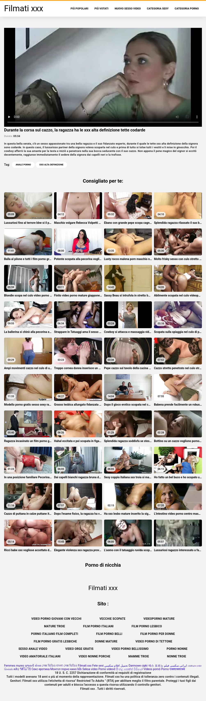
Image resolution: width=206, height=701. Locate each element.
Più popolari (79, 8)
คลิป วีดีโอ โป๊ (22, 669)
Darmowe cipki (138, 665)
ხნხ (79, 669)
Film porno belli (109, 633)
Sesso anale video (32, 648)
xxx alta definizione (51, 164)
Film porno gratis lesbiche (55, 641)
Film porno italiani (98, 626)
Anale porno (23, 164)
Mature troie (54, 626)
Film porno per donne (157, 633)
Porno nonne (177, 648)
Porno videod (106, 669)
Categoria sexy (157, 8)
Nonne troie (176, 656)
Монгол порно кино (63, 669)
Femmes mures (14, 665)
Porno (165, 669)
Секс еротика (41, 669)
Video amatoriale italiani (40, 656)
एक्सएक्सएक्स (177, 669)
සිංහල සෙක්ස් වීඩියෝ (129, 669)
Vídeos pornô (151, 669)
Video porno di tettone (153, 641)
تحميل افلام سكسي (116, 665)
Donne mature (106, 641)
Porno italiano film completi (54, 633)
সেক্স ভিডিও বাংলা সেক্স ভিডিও (59, 665)
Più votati (101, 8)
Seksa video (90, 669)
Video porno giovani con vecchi (56, 618)
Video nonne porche (94, 656)
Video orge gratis (79, 648)
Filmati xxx (85, 665)
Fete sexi (98, 665)
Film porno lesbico (147, 626)
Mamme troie (138, 656)
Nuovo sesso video (128, 8)
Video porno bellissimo (130, 648)
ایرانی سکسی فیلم (175, 665)
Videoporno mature (159, 618)
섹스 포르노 (155, 665)
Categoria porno (187, 8)
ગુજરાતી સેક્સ (33, 665)
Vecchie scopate (112, 618)
